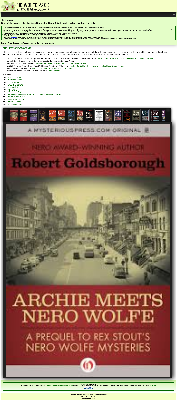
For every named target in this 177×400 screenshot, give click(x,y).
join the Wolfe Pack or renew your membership (60, 385)
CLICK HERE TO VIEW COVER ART (17, 48)
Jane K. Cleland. (103, 59)
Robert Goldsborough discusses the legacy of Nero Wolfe (52, 68)
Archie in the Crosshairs (17, 99)
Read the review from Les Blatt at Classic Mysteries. (106, 66)
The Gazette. (152, 385)
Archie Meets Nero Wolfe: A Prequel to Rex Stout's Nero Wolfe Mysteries (60, 63)
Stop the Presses (14, 102)
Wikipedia (14, 37)
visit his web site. (54, 71)
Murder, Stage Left (15, 104)
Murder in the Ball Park (78, 66)
